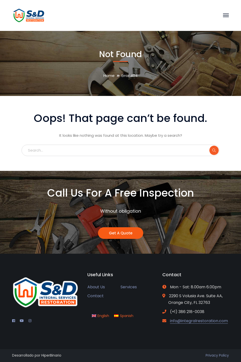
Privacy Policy (217, 355)
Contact (95, 296)
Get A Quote (120, 233)
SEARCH (214, 150)
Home (109, 75)
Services (128, 287)
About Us (96, 287)
